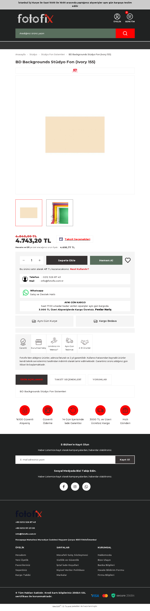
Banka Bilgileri (106, 567)
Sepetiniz (21, 572)
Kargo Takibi (23, 577)
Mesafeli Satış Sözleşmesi (72, 557)
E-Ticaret (67, 608)
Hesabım (20, 557)
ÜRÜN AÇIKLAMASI (31, 381)
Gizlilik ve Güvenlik (68, 562)
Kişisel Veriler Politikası (71, 572)
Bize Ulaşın (104, 562)
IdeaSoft (56, 608)
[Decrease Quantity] (22, 262)
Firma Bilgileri (106, 577)
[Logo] (35, 18)
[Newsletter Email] (75, 461)
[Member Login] (116, 18)
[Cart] (129, 18)
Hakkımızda (105, 557)
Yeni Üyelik (21, 562)
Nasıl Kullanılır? (79, 270)
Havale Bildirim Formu (111, 572)
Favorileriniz (22, 567)
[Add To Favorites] (128, 262)
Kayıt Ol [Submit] (125, 461)
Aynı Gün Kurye (47, 322)
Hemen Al (106, 262)
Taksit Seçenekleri (68, 381)
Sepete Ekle (67, 262)
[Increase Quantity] (41, 262)
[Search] (75, 33)
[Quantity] (32, 262)
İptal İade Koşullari (68, 567)
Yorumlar (100, 381)
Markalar (62, 577)
